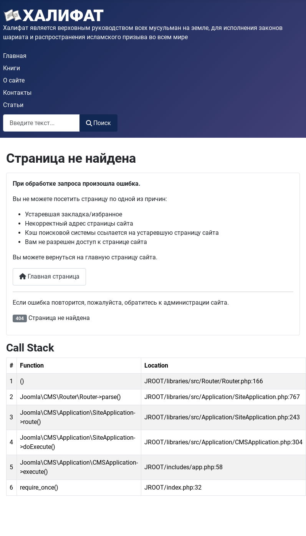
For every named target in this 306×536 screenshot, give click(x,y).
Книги (11, 68)
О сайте (14, 80)
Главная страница (49, 276)
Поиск (98, 123)
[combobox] (41, 123)
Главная (14, 55)
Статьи (13, 105)
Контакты (17, 92)
